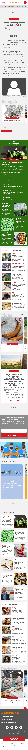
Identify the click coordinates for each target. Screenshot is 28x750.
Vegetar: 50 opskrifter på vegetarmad (12, 186)
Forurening (17, 6)
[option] (12, 113)
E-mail (3, 428)
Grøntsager (6, 184)
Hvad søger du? (13, 716)
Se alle (22, 314)
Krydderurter (7, 190)
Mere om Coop (13, 719)
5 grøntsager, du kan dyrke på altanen (12, 180)
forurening (14, 18)
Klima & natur (10, 6)
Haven (4, 178)
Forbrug (2, 6)
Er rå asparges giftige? (8, 199)
